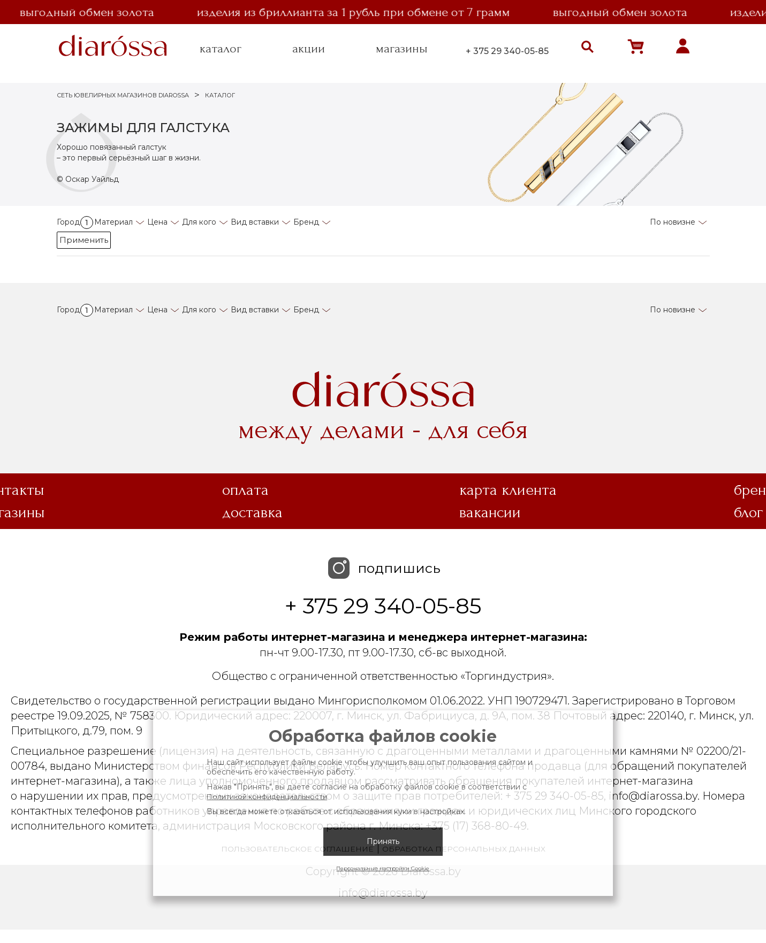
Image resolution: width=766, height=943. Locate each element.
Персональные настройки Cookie (382, 868)
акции (308, 49)
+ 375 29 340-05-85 (507, 51)
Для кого (199, 222)
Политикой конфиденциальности (267, 796)
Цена (157, 222)
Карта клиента (508, 490)
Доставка (252, 512)
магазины (402, 49)
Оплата (245, 490)
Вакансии (490, 512)
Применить (83, 240)
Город (75, 222)
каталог (220, 49)
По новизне (672, 222)
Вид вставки (255, 222)
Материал (113, 222)
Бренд (306, 222)
